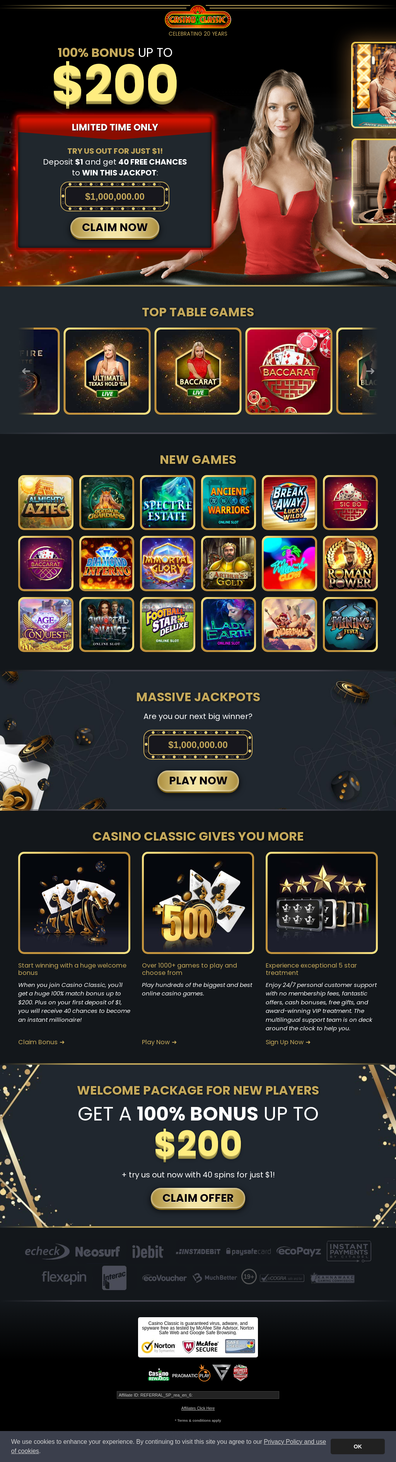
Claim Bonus (38, 1042)
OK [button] (357, 1446)
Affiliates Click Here (198, 1408)
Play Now (156, 1042)
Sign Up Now (285, 1042)
